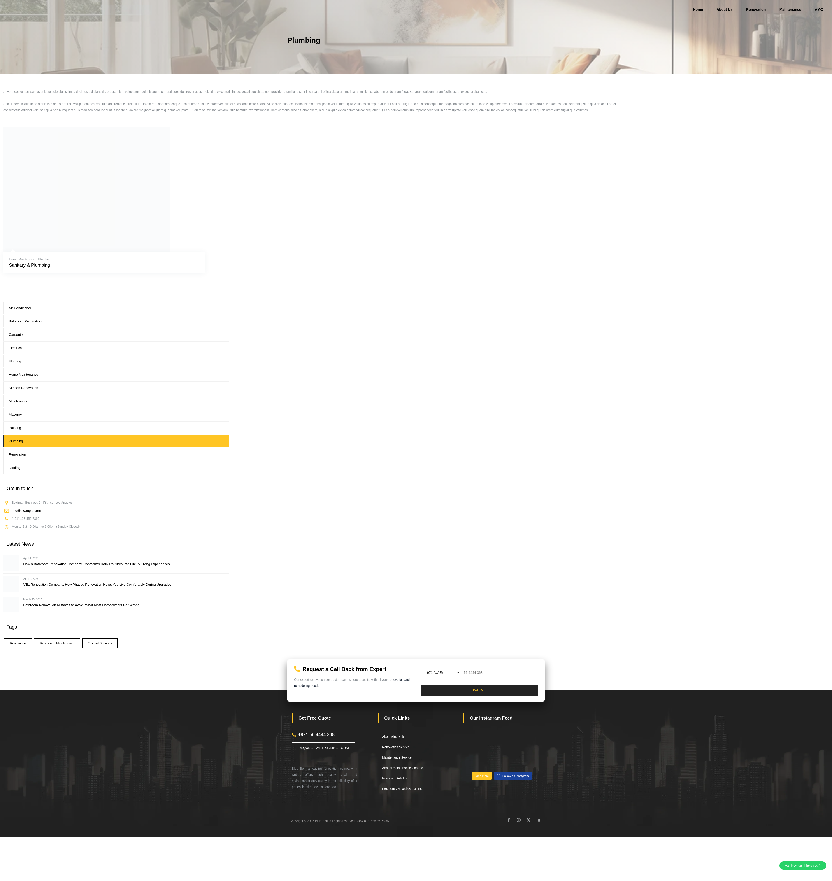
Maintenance (790, 10)
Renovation (756, 10)
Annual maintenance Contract (403, 768)
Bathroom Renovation (25, 321)
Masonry (15, 414)
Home (698, 10)
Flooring (15, 361)
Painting (15, 428)
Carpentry (16, 334)
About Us (724, 10)
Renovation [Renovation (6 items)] (18, 643)
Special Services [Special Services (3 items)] (100, 643)
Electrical (16, 348)
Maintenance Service (397, 757)
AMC (819, 10)
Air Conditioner (20, 308)
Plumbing (44, 259)
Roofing (15, 468)
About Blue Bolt (393, 737)
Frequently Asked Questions (402, 788)
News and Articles (394, 778)
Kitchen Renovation (23, 388)
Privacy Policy (379, 821)
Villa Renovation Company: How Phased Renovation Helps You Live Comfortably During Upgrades (97, 584)
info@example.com (26, 511)
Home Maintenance (22, 259)
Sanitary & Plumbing (29, 265)
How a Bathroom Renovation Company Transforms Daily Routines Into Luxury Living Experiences (96, 564)
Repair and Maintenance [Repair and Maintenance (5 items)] (57, 643)
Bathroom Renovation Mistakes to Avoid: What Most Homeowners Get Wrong (81, 605)
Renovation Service (395, 747)
